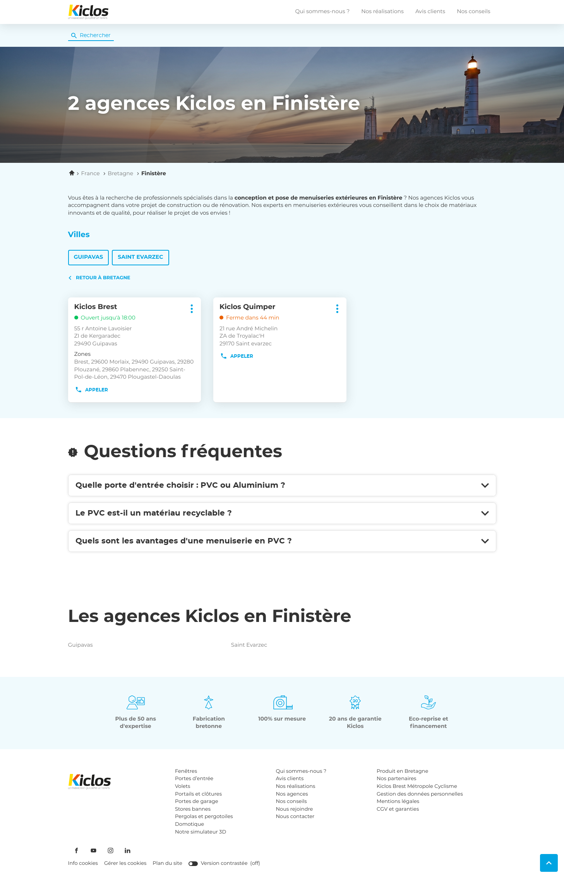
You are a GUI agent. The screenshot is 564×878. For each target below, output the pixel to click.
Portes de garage (196, 801)
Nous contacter (295, 816)
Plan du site (167, 863)
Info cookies (83, 863)
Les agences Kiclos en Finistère (209, 617)
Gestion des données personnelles (420, 794)
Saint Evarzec (140, 257)
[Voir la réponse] (282, 485)
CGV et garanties (398, 809)
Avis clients (430, 11)
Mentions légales (398, 801)
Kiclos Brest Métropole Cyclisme (417, 786)
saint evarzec (279, 645)
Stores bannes (193, 809)
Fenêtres (186, 771)
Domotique (189, 824)
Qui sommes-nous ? (322, 11)
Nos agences (292, 794)
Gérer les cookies (125, 863)
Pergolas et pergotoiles (204, 816)
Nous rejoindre (294, 809)
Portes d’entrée (194, 778)
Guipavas (88, 257)
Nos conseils (473, 11)
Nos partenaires (396, 778)
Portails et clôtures (198, 794)
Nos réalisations (382, 11)
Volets (182, 786)
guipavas (116, 645)
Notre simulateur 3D (200, 832)
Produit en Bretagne (402, 771)
